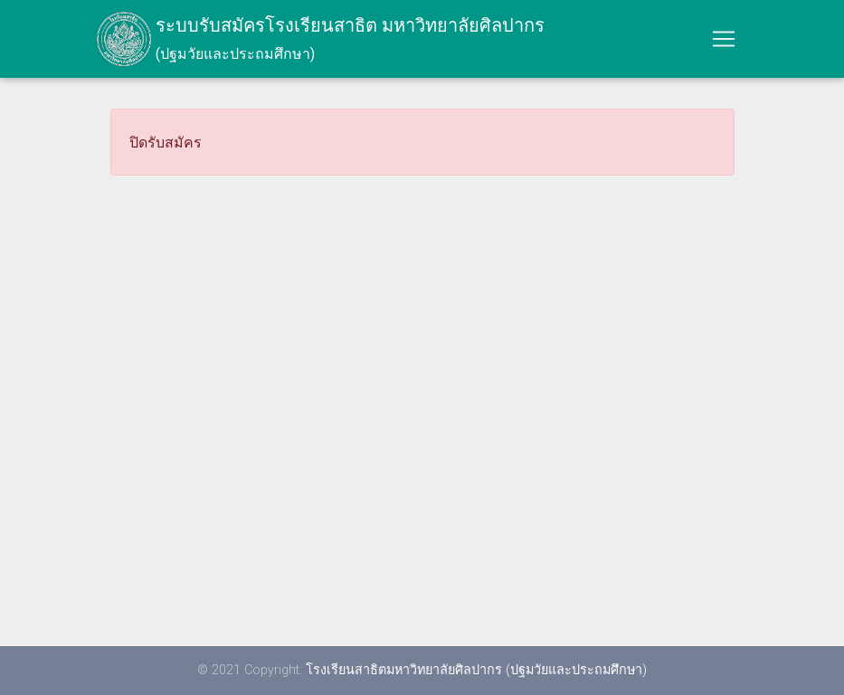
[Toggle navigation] (723, 42)
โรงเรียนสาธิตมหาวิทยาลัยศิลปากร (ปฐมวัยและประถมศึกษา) (476, 670)
